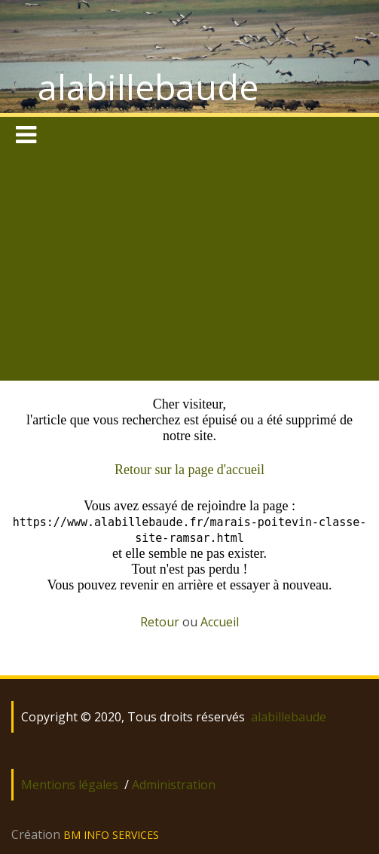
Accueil (219, 622)
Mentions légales (69, 784)
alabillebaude (148, 86)
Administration (173, 784)
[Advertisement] (189, 267)
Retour (159, 622)
